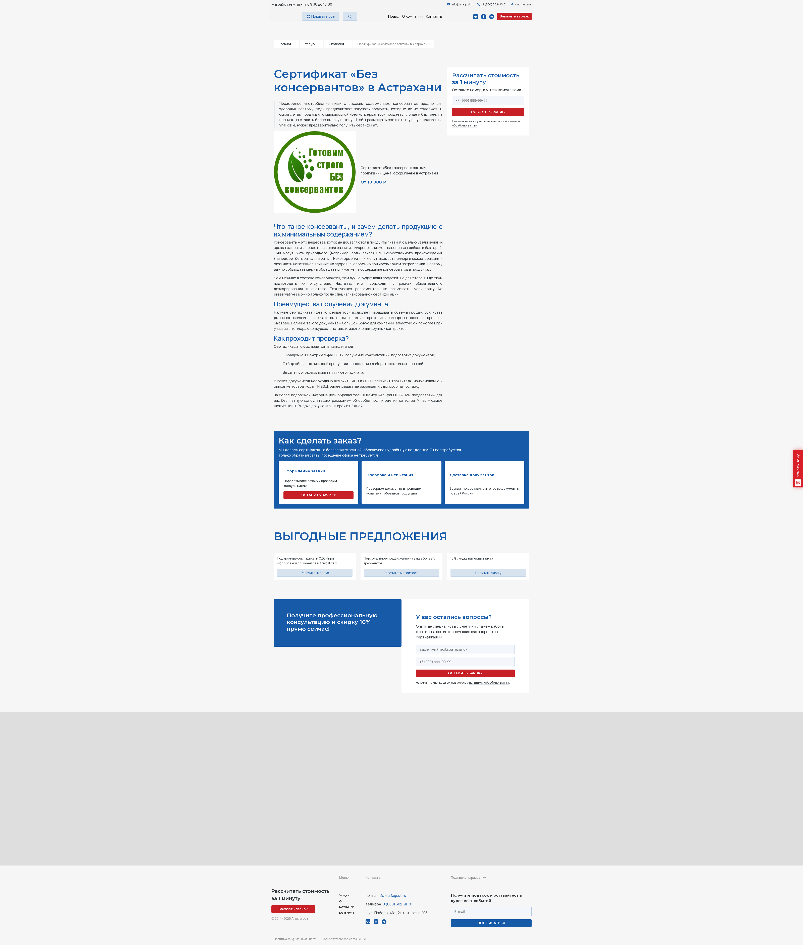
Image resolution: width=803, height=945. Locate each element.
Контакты (434, 16)
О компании (412, 16)
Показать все (321, 16)
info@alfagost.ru (391, 895)
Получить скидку (488, 573)
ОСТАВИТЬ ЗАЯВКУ (318, 495)
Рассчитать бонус (315, 573)
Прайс (393, 16)
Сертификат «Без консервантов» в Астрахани (393, 44)
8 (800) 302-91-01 (397, 904)
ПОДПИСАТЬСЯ (491, 923)
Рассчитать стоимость (402, 573)
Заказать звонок (514, 16)
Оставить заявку (488, 112)
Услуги (312, 44)
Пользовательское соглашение (344, 939)
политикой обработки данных (489, 682)
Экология (338, 44)
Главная (287, 44)
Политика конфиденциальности (295, 939)
